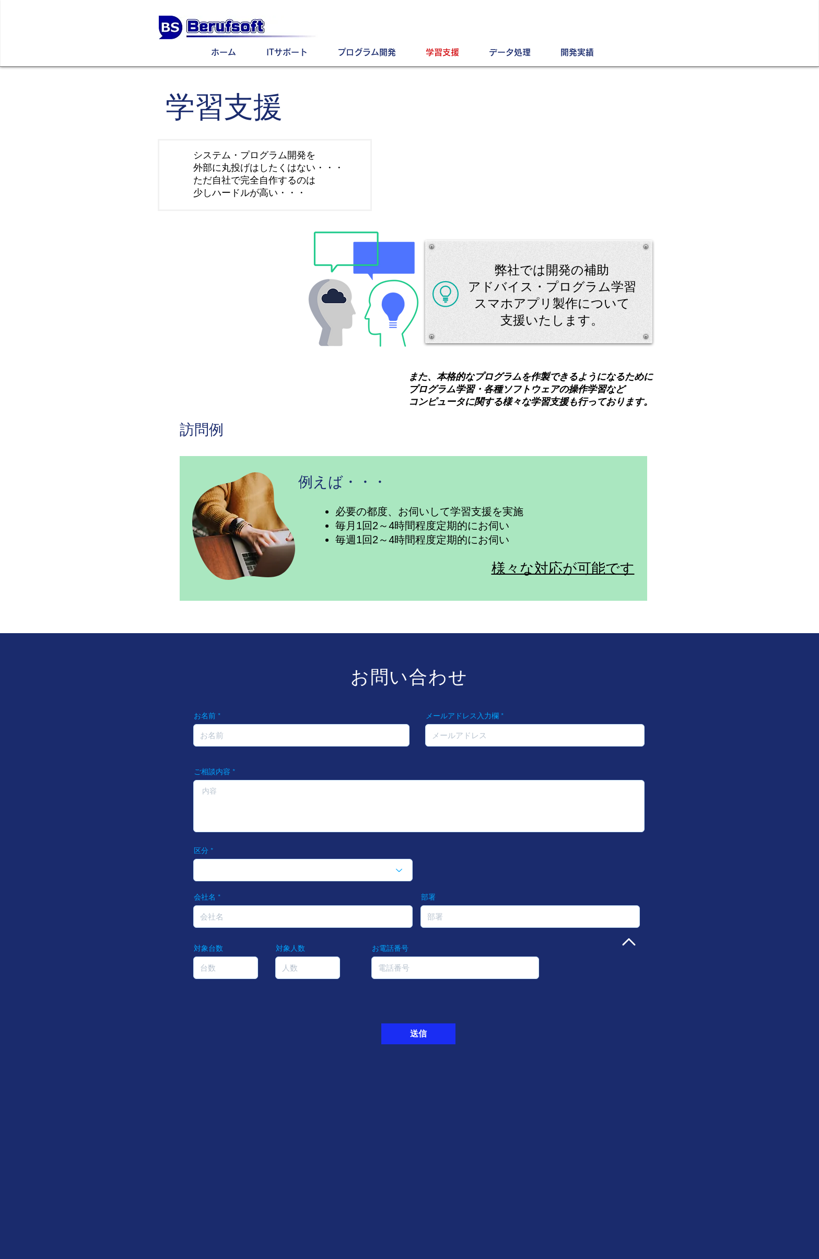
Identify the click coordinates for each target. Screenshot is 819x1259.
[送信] (418, 1033)
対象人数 (290, 948)
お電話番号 (390, 948)
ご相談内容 (212, 771)
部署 (428, 897)
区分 (201, 850)
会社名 (205, 897)
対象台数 (208, 948)
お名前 (205, 715)
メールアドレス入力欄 (462, 715)
